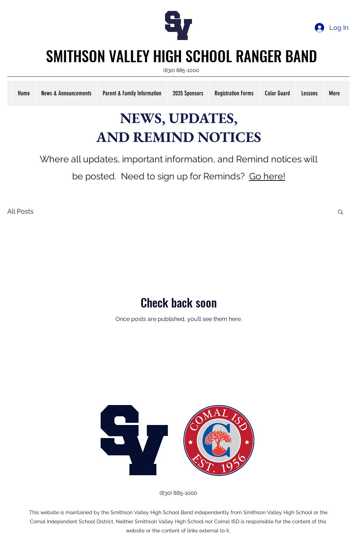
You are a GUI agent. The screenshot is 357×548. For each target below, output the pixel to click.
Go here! (267, 176)
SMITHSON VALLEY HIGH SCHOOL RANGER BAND (181, 56)
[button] (66, 93)
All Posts (20, 211)
